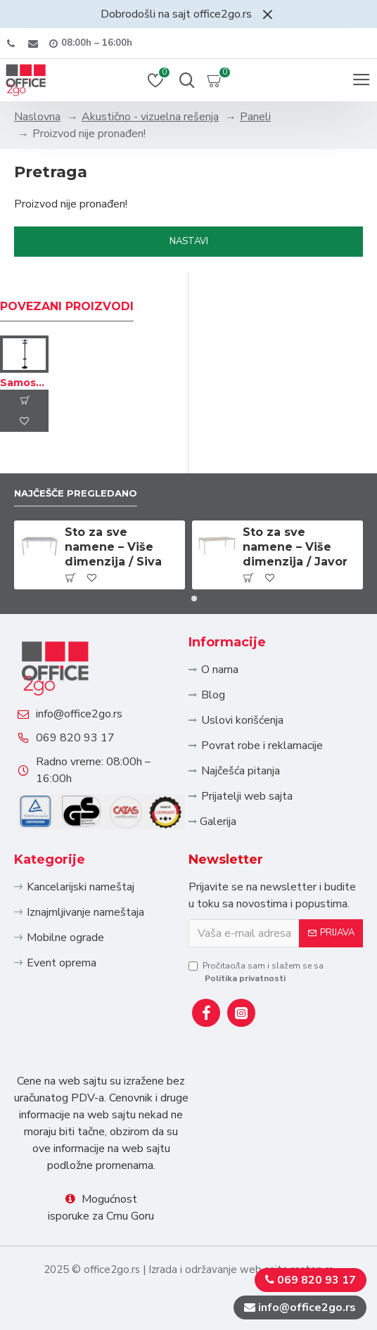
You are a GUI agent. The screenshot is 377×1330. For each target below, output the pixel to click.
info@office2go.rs (79, 714)
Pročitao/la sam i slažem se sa (256, 972)
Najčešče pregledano (75, 493)
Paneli (255, 116)
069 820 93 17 (75, 738)
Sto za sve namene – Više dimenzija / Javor (295, 546)
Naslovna (37, 116)
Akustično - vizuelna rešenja (150, 116)
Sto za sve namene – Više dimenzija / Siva (113, 546)
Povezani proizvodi (67, 306)
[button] (183, 598)
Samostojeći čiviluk (24, 382)
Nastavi (189, 241)
